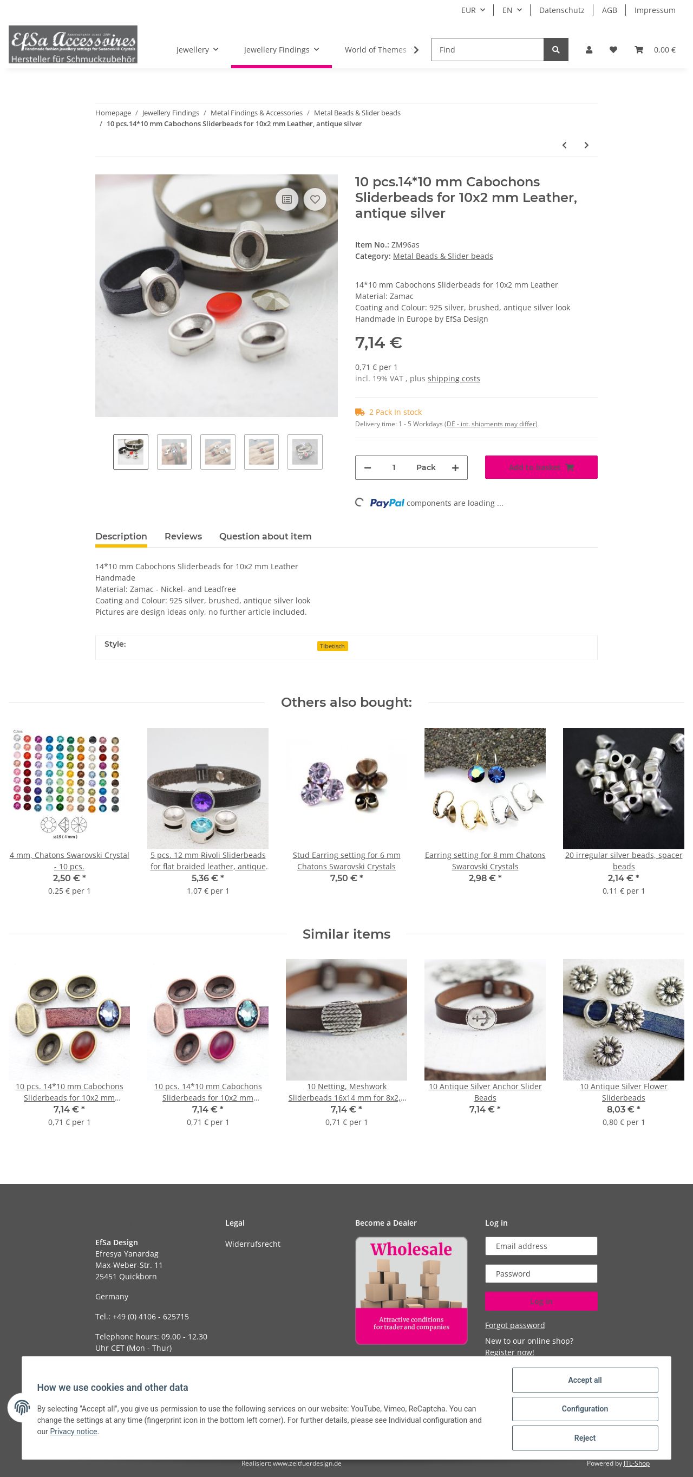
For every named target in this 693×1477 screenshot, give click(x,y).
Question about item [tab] (265, 536)
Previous (104, 453)
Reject (582, 1438)
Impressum (655, 10)
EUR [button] (468, 10)
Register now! (509, 1352)
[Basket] (655, 49)
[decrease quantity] (368, 467)
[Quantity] (394, 467)
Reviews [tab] (183, 536)
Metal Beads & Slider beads (443, 256)
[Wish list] (613, 49)
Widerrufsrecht (252, 1244)
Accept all (582, 1382)
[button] (589, 49)
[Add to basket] (541, 467)
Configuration (582, 1410)
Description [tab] (121, 536)
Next (332, 453)
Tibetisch (332, 646)
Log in (541, 1301)
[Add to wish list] (315, 199)
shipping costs (454, 378)
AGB (609, 10)
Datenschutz (562, 10)
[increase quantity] (455, 467)
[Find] (487, 49)
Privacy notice (76, 1433)
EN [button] (507, 10)
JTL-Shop (637, 1463)
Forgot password (515, 1325)
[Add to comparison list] (287, 199)
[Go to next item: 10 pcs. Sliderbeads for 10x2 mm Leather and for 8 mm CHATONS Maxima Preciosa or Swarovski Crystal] (587, 145)
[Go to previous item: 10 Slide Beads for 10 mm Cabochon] (564, 145)
